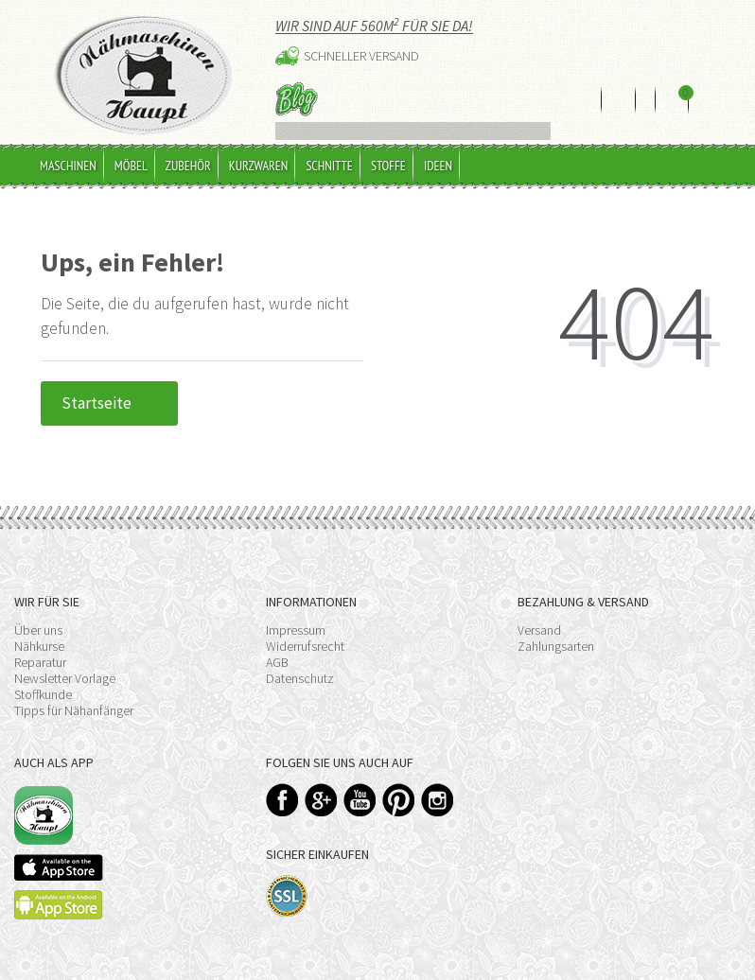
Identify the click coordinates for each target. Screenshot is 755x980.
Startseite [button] (109, 403)
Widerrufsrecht (305, 646)
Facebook (282, 799)
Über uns (38, 630)
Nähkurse (39, 646)
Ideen (438, 165)
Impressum (295, 630)
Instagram (437, 799)
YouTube (360, 799)
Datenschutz (300, 678)
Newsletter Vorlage (64, 678)
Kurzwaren (259, 165)
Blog (296, 98)
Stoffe (388, 165)
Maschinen (68, 165)
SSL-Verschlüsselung (287, 896)
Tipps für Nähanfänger (73, 710)
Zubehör (188, 165)
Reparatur (40, 662)
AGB (277, 662)
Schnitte (329, 165)
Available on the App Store (58, 867)
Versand (539, 630)
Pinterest (398, 799)
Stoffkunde (43, 694)
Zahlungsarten (556, 646)
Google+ (321, 799)
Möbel (131, 165)
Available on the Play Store (58, 904)
